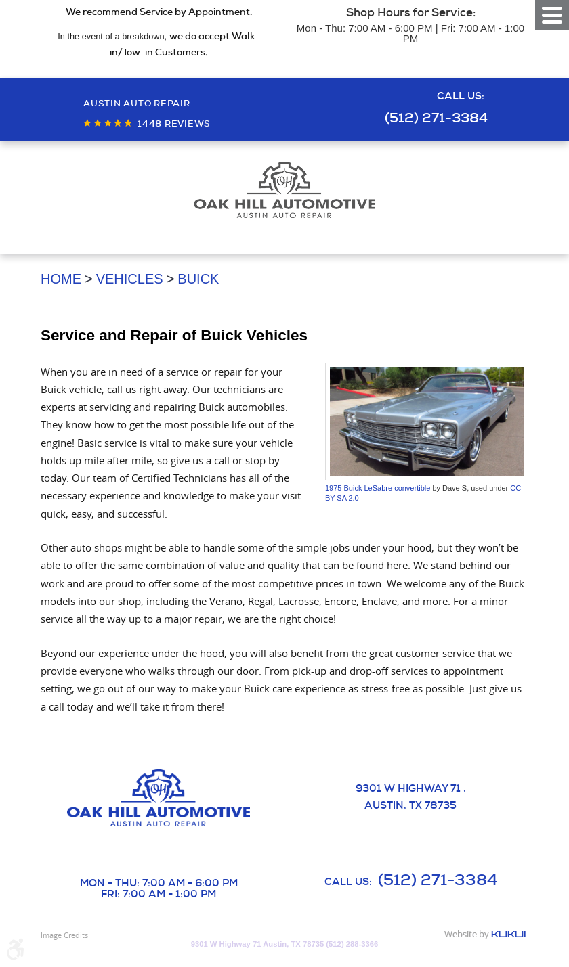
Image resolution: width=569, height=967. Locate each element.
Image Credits (64, 935)
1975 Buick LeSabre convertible (377, 488)
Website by (485, 934)
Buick (198, 278)
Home (61, 278)
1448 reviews (174, 123)
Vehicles (129, 278)
